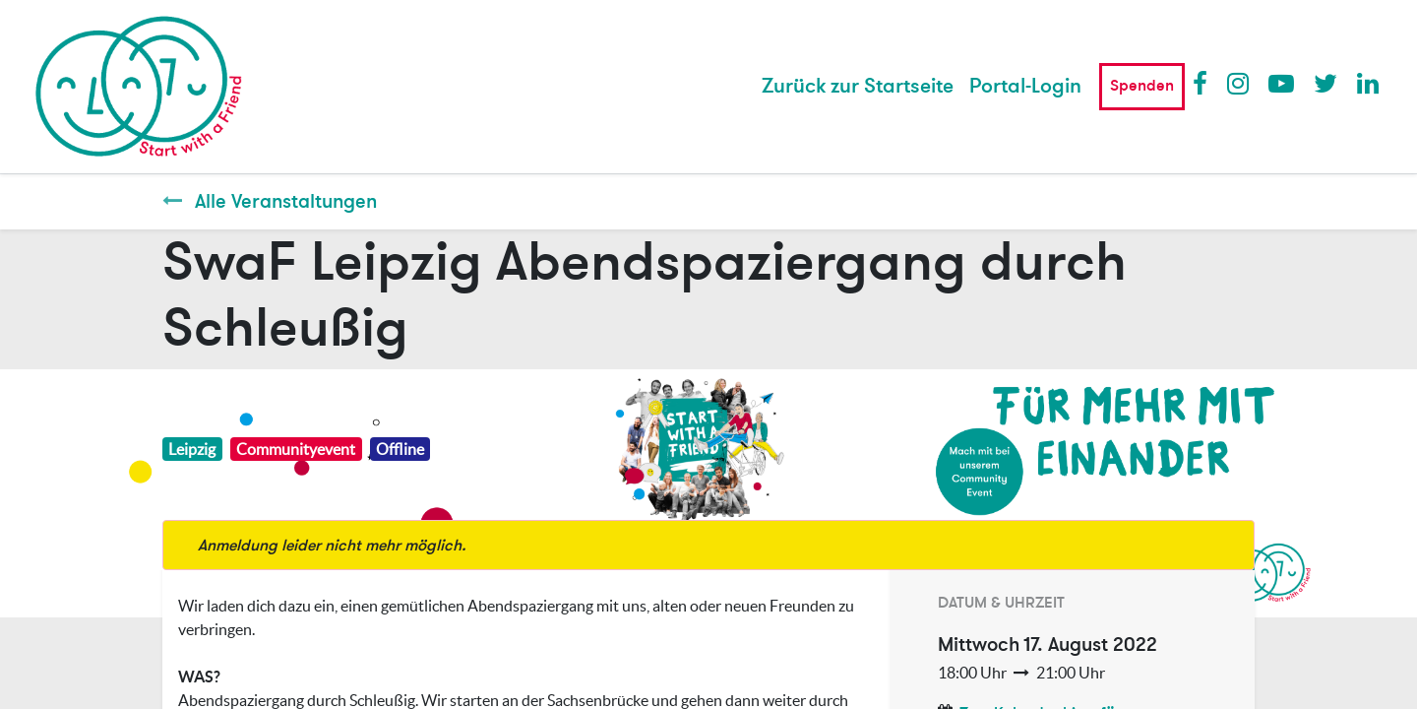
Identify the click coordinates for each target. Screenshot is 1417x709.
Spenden (1142, 86)
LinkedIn (1368, 82)
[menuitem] (857, 86)
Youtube (1280, 82)
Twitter (1325, 82)
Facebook (1204, 82)
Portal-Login (1025, 86)
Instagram (1239, 82)
